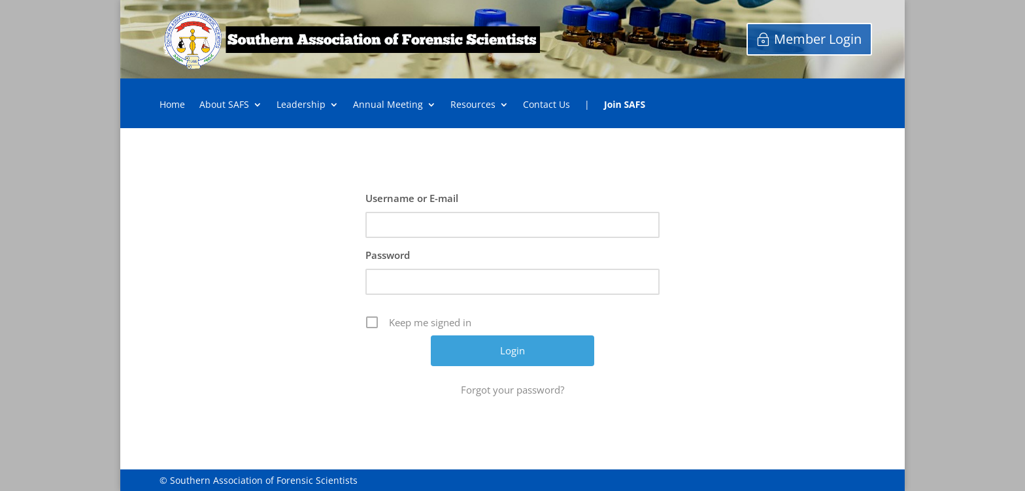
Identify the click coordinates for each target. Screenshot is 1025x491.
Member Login (818, 39)
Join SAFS (624, 105)
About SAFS (224, 105)
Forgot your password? (512, 389)
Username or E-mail (411, 198)
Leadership (301, 105)
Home (172, 105)
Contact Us (546, 105)
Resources (473, 105)
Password (387, 255)
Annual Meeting (388, 105)
